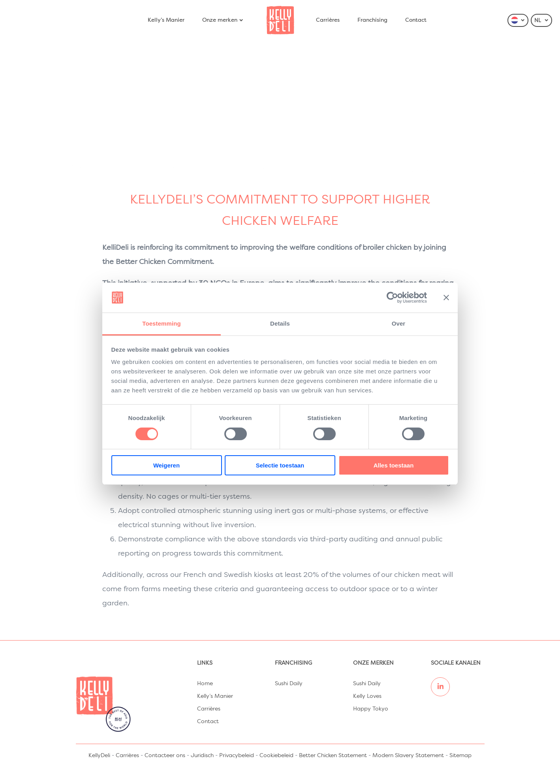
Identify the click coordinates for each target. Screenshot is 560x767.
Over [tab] (399, 323)
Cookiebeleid (276, 755)
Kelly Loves (367, 696)
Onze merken (223, 20)
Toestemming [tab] (161, 323)
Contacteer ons (165, 755)
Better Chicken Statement (333, 755)
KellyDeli (99, 755)
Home (205, 683)
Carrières (328, 20)
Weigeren (166, 465)
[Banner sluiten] (446, 297)
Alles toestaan (394, 465)
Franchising (372, 20)
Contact (416, 20)
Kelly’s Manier (166, 20)
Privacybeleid (236, 755)
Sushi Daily (289, 683)
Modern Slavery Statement (408, 755)
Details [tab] (280, 323)
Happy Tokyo (370, 709)
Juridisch (202, 755)
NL (541, 20)
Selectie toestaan (280, 465)
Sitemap (460, 755)
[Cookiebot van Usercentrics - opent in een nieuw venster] (392, 297)
